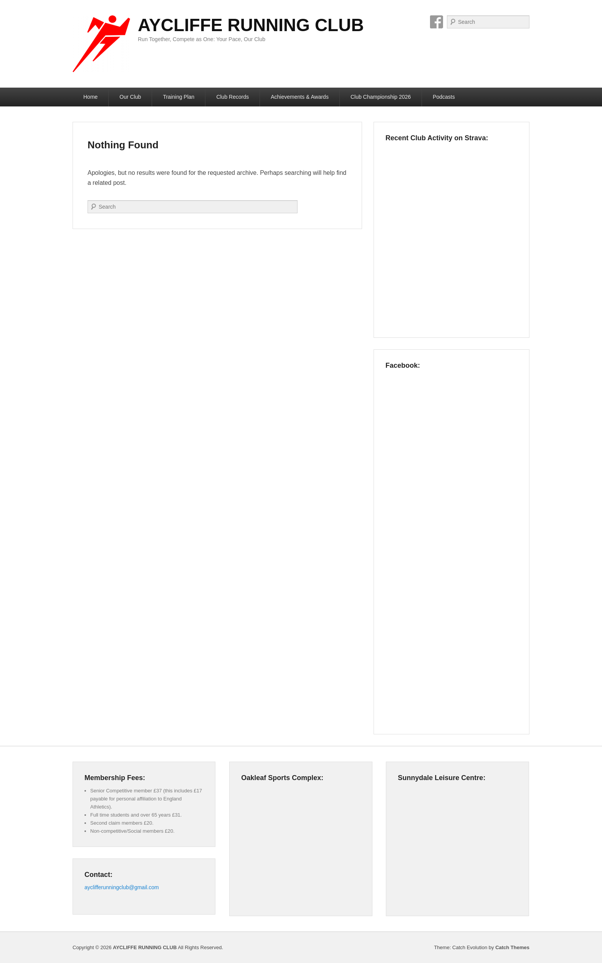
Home (90, 97)
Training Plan (178, 97)
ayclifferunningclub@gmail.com (121, 887)
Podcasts (444, 97)
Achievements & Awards (300, 97)
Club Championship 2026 (381, 97)
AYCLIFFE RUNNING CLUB (251, 25)
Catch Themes (512, 947)
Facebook (436, 21)
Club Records (232, 97)
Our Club (130, 97)
